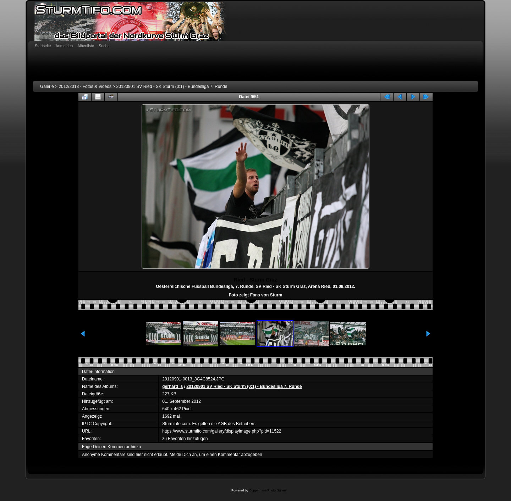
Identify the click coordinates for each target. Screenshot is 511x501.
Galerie (47, 86)
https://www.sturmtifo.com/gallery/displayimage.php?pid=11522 (221, 431)
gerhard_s (172, 386)
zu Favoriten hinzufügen (185, 438)
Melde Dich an (183, 454)
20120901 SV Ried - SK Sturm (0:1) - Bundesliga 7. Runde (171, 86)
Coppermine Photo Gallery (268, 490)
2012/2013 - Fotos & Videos (85, 86)
